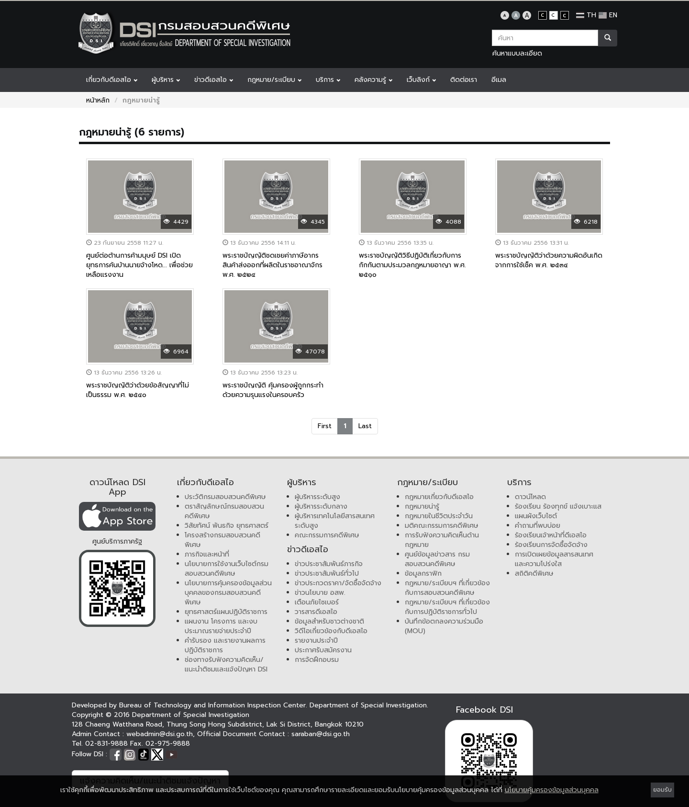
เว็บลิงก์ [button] (421, 80)
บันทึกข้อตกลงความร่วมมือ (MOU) (444, 626)
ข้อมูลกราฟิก (423, 573)
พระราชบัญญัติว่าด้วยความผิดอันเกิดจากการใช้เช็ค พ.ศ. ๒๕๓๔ (548, 260)
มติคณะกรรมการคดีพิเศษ (441, 526)
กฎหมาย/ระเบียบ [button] (274, 80)
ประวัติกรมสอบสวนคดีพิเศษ (225, 497)
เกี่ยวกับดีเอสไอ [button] (111, 80)
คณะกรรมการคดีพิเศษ (327, 535)
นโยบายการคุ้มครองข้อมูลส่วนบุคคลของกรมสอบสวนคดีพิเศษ (228, 592)
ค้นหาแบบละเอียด (517, 53)
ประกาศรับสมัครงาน (323, 650)
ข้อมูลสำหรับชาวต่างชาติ (329, 621)
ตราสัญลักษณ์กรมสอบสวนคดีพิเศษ (224, 511)
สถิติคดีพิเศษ (534, 573)
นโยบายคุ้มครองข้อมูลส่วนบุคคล (552, 790)
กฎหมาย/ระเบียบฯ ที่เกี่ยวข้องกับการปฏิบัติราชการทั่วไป (447, 607)
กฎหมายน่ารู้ (422, 506)
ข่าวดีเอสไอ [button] (213, 80)
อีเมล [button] (498, 80)
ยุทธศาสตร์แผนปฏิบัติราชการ (226, 612)
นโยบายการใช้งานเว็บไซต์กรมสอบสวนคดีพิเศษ (226, 569)
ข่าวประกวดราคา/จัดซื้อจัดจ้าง (338, 583)
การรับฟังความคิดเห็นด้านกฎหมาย (442, 540)
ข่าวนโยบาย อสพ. (320, 593)
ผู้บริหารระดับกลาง (321, 506)
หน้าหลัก (98, 100)
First (325, 426)
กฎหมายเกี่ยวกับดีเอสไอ (439, 497)
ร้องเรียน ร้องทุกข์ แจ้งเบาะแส (558, 506)
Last (365, 426)
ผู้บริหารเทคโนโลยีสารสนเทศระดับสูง (335, 521)
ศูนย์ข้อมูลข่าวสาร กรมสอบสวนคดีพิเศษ (437, 559)
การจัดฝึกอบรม (317, 660)
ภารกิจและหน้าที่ (207, 554)
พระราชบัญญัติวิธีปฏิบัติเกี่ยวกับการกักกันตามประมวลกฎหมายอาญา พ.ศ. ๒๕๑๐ (412, 265)
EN (608, 15)
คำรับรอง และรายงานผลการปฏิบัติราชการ (225, 645)
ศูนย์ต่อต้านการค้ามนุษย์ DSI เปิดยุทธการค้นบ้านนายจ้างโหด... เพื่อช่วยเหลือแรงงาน (139, 265)
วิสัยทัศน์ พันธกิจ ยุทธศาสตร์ (226, 526)
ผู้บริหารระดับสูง (317, 497)
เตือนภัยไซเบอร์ (317, 602)
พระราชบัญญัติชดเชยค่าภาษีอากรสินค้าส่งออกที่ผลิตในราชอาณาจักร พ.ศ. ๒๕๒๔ (272, 265)
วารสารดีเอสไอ (316, 612)
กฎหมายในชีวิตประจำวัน (439, 516)
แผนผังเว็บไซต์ (536, 516)
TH (586, 15)
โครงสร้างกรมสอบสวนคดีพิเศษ (222, 540)
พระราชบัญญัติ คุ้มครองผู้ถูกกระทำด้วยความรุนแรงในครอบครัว (272, 390)
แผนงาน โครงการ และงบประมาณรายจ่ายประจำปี (221, 626)
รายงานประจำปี (316, 641)
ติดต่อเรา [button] (463, 80)
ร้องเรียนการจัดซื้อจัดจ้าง (551, 545)
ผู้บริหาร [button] (166, 80)
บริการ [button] (328, 80)
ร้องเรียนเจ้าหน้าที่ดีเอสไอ (551, 535)
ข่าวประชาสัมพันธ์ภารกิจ (329, 564)
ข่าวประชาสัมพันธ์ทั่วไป (327, 573)
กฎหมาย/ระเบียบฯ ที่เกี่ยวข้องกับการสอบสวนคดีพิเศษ (447, 588)
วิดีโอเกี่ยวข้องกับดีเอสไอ (331, 631)
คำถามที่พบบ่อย (537, 526)
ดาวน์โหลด (530, 497)
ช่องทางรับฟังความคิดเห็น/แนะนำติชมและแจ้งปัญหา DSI (226, 664)
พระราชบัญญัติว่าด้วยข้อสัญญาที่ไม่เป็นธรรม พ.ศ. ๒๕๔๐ (137, 390)
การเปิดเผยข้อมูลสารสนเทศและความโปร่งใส (554, 559)
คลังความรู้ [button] (373, 80)
